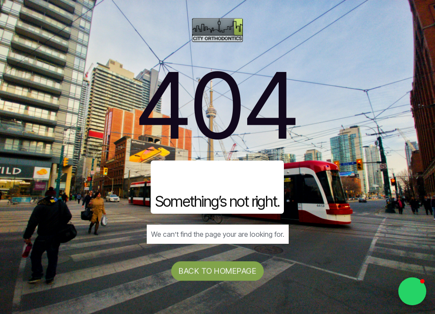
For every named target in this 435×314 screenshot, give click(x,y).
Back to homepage (217, 271)
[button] (412, 291)
